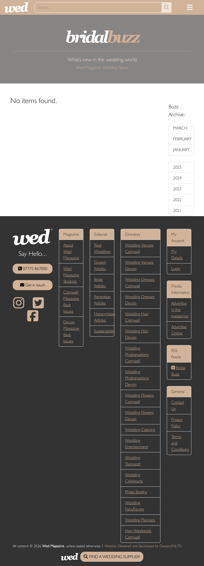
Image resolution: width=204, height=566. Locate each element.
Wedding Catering (140, 429)
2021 (177, 210)
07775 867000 (32, 268)
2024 (177, 177)
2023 (177, 188)
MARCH (180, 128)
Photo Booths (136, 491)
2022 (177, 199)
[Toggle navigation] (190, 7)
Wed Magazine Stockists (71, 275)
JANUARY (181, 149)
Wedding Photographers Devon (137, 378)
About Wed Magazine (71, 251)
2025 (177, 167)
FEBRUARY (182, 138)
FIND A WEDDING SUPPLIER (112, 556)
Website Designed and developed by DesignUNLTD (143, 546)
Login (175, 268)
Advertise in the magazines (179, 309)
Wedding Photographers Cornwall (137, 354)
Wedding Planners (140, 519)
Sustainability (104, 330)
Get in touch (32, 284)
